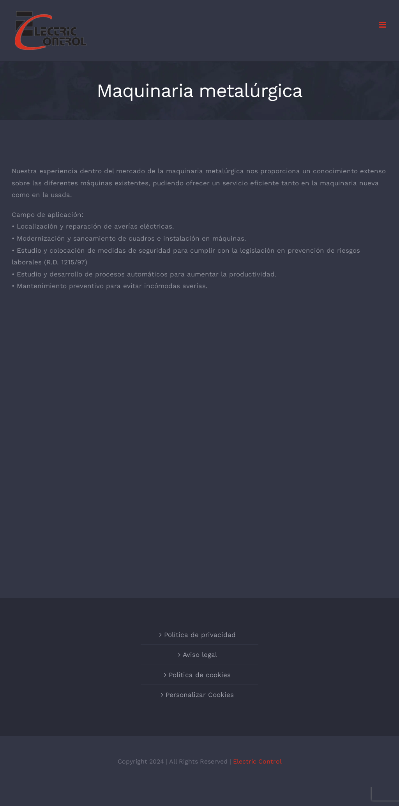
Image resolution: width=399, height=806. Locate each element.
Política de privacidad (200, 635)
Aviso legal (200, 654)
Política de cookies (200, 675)
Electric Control (257, 761)
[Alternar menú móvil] (383, 25)
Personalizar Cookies (200, 695)
